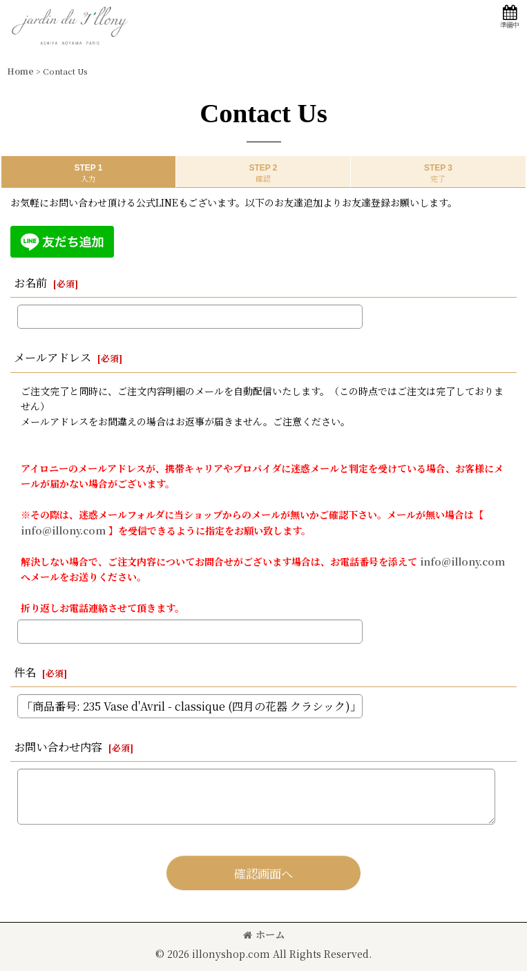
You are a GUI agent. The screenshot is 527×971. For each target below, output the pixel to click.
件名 (25, 672)
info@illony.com (63, 530)
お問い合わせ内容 (58, 746)
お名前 (30, 282)
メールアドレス (52, 357)
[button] (509, 16)
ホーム (264, 934)
